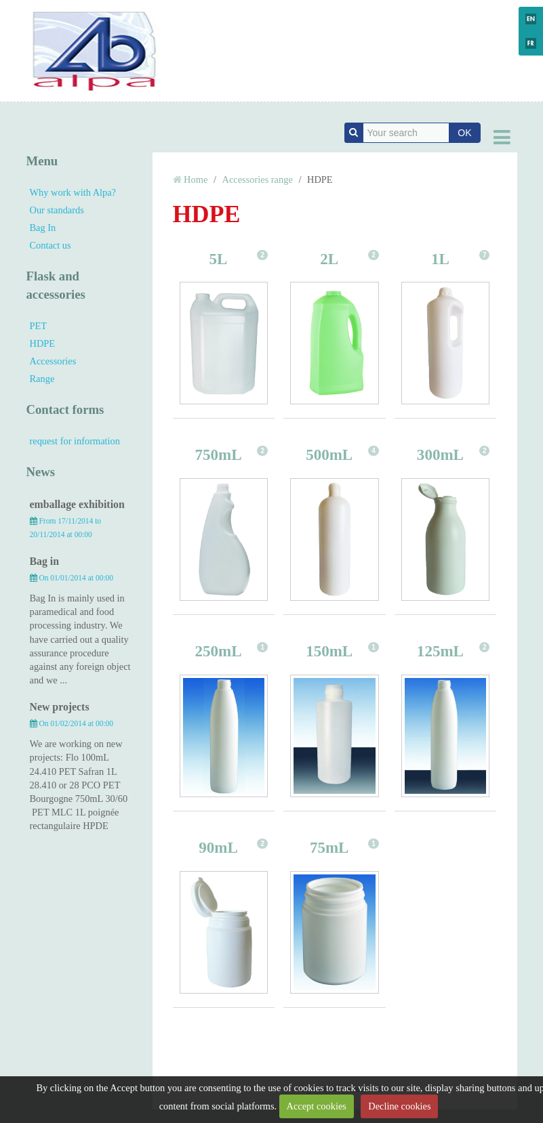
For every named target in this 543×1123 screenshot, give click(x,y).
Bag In (43, 227)
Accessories (53, 361)
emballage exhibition (77, 504)
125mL (440, 651)
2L (329, 259)
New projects (59, 707)
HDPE (43, 343)
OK (464, 132)
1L (440, 259)
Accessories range (257, 179)
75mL (329, 847)
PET (38, 325)
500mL (329, 454)
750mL (218, 454)
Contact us (50, 245)
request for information (75, 441)
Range (42, 378)
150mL (329, 651)
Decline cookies (399, 1106)
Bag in (45, 561)
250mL (218, 651)
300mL (440, 454)
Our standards (57, 210)
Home (195, 179)
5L (218, 259)
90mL (218, 847)
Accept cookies (316, 1106)
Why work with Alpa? (73, 192)
